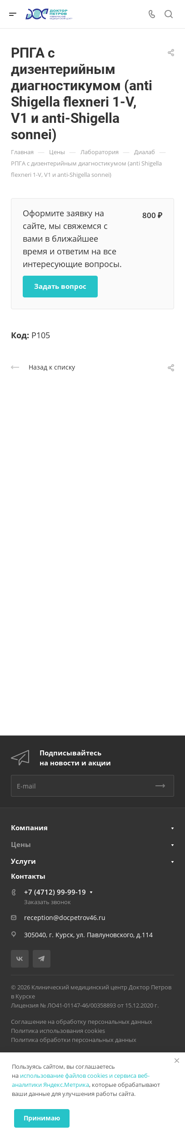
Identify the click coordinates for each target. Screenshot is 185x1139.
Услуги (23, 861)
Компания (29, 827)
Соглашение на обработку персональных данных (81, 1021)
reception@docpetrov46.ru (64, 917)
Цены (21, 844)
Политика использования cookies (58, 1031)
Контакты (28, 876)
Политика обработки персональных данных (73, 1040)
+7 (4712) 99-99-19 (55, 891)
